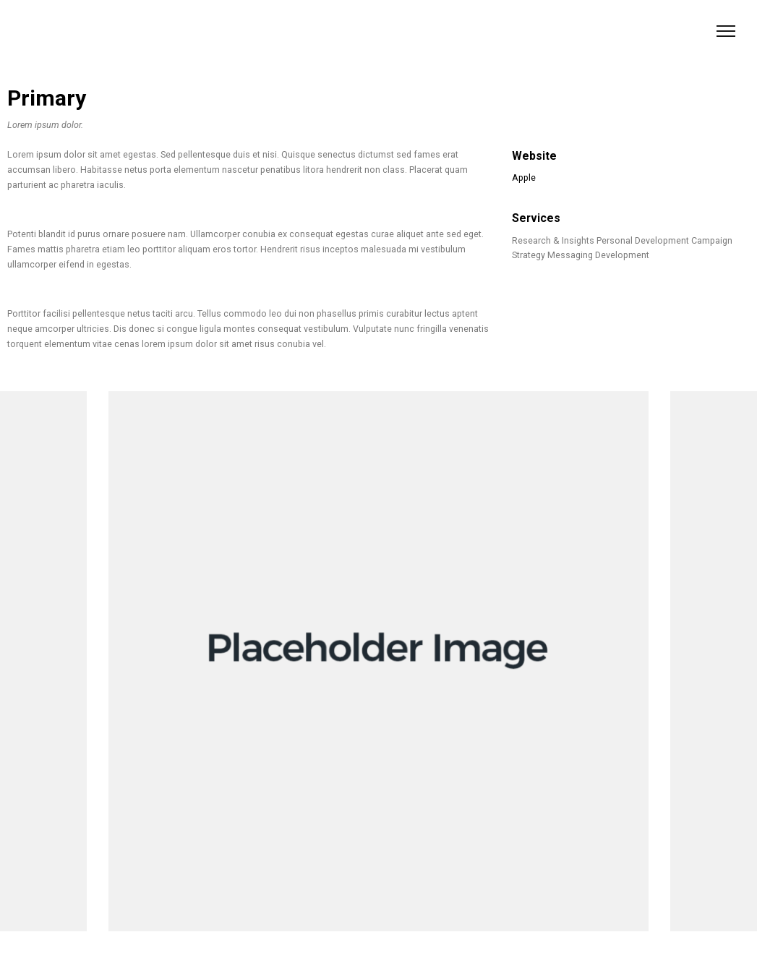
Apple (524, 177)
